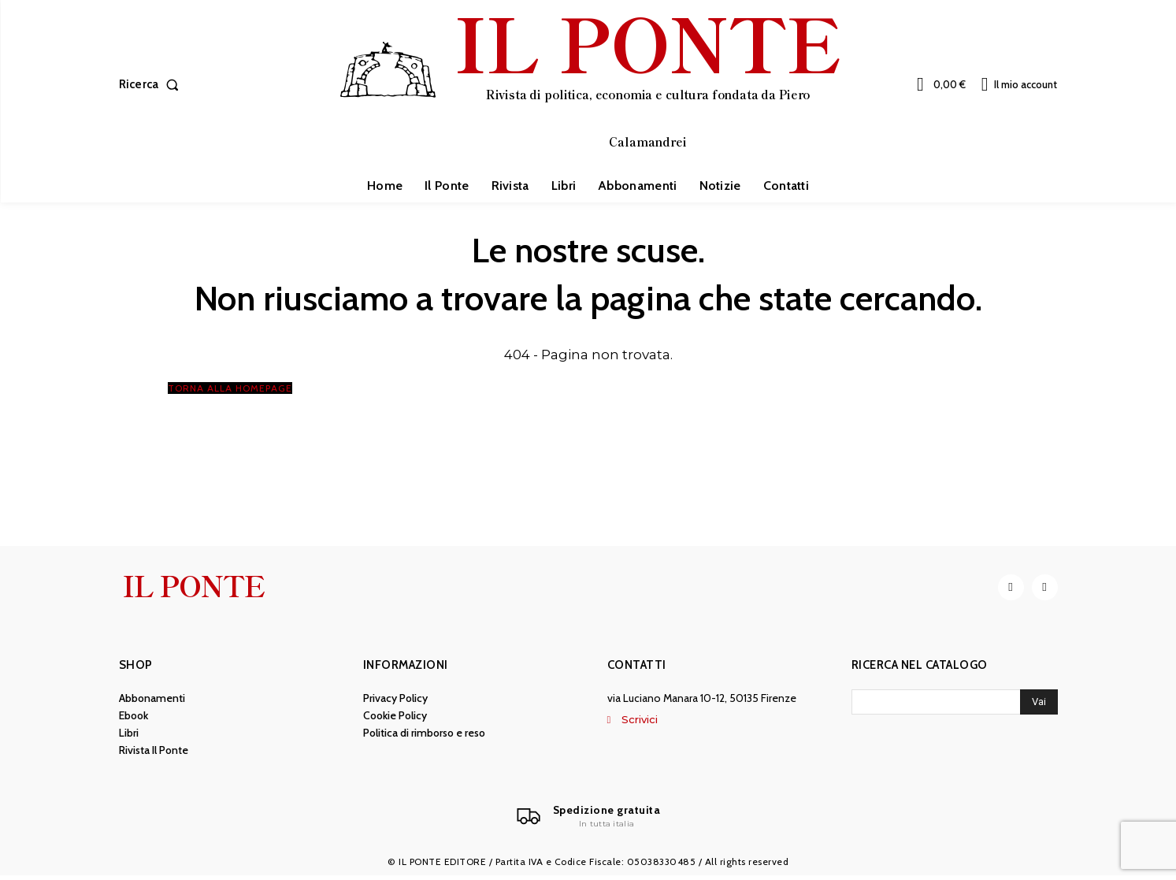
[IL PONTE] (590, 82)
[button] (152, 84)
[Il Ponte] (588, 820)
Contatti (636, 668)
